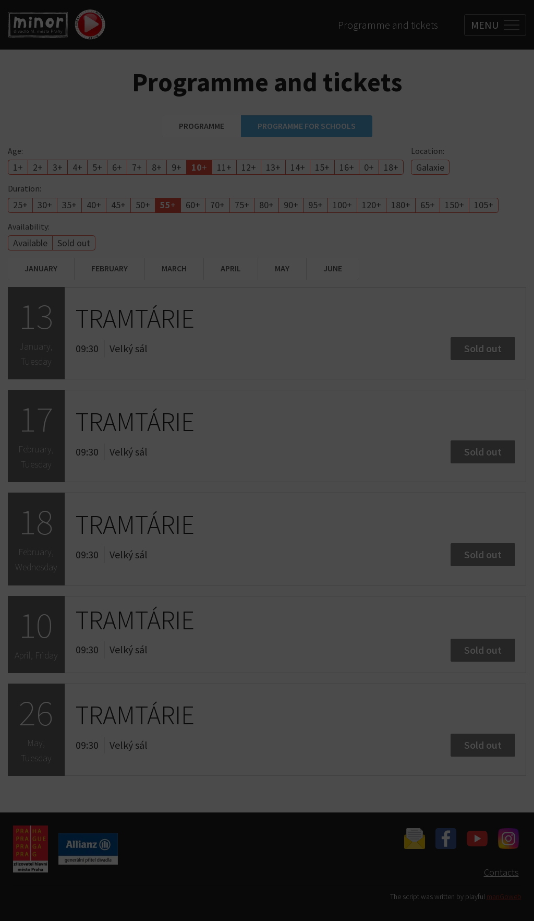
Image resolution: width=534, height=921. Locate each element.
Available (30, 243)
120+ (371, 205)
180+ (400, 205)
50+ (143, 205)
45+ (118, 205)
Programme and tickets (388, 24)
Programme (201, 126)
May (282, 268)
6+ (117, 167)
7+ (137, 167)
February (109, 268)
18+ (391, 167)
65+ (427, 205)
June (332, 268)
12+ (248, 167)
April (231, 268)
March (174, 268)
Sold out (73, 243)
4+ (77, 167)
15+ (322, 167)
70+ (217, 205)
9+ (176, 167)
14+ (297, 167)
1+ (18, 167)
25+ (20, 205)
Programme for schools (307, 126)
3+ (58, 167)
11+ (224, 167)
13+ (273, 167)
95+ (315, 205)
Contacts (501, 872)
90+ (291, 205)
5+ (97, 167)
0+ (369, 167)
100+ (342, 205)
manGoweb (504, 897)
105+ (483, 205)
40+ (94, 205)
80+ (266, 205)
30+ (45, 205)
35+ (69, 205)
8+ (157, 167)
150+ (454, 205)
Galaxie (430, 167)
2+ (38, 167)
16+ (346, 167)
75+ (242, 205)
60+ (193, 205)
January (41, 268)
